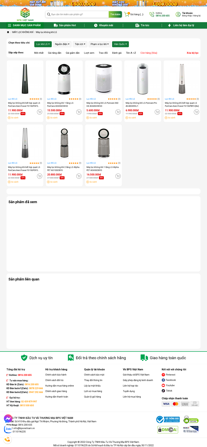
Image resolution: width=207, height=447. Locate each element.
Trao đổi (103, 52)
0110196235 (19, 431)
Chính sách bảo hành (55, 374)
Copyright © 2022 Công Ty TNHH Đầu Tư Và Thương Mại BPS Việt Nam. (103, 442)
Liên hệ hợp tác (130, 385)
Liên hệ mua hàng (132, 396)
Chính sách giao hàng (56, 391)
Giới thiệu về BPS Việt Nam (136, 374)
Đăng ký (197, 16)
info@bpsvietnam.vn (24, 428)
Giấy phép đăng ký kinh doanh (138, 380)
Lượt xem (89, 52)
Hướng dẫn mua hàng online (59, 385)
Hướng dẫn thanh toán (56, 396)
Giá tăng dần (54, 52)
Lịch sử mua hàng (93, 391)
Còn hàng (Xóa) (149, 52)
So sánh (14, 118)
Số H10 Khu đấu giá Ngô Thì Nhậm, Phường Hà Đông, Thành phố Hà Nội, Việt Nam (55, 421)
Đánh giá (116, 52)
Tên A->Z (131, 52)
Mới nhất (39, 52)
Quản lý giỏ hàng (92, 396)
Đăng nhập (187, 16)
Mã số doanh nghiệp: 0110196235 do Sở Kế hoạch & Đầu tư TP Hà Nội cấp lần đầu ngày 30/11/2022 (103, 445)
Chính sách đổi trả (54, 380)
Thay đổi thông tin (93, 380)
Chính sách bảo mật (94, 374)
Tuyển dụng (129, 391)
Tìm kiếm (115, 14)
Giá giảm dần (73, 52)
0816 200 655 (25, 425)
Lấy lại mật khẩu (92, 385)
